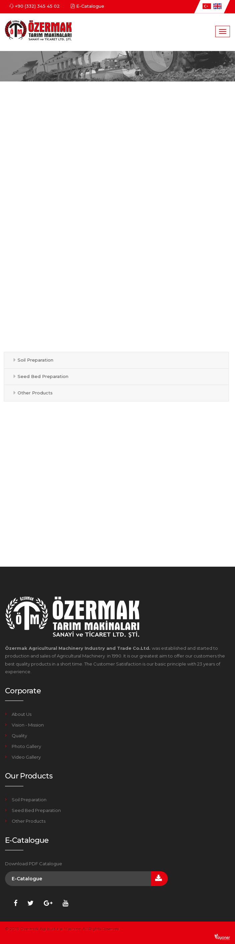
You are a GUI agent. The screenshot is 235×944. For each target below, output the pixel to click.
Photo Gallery (26, 746)
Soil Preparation (34, 360)
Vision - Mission (28, 725)
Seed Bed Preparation (41, 376)
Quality (19, 735)
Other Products (33, 392)
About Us (21, 714)
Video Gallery (26, 757)
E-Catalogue (90, 6)
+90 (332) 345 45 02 (37, 6)
